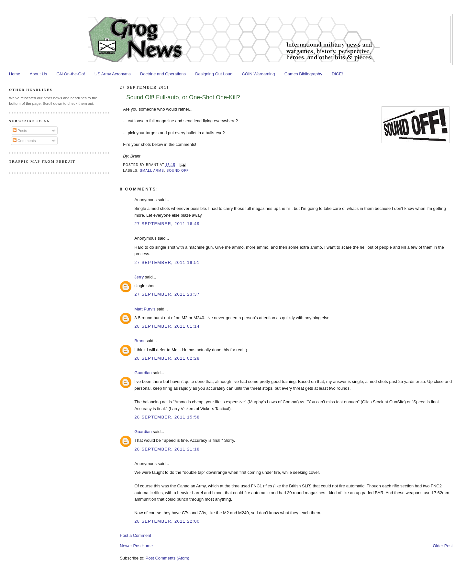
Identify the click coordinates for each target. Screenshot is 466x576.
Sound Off (177, 170)
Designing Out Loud (213, 73)
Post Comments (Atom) (167, 558)
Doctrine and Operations (163, 73)
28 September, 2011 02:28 (167, 358)
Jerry (139, 277)
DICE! (337, 73)
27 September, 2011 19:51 (167, 262)
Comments (24, 140)
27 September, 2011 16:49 (167, 223)
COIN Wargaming (258, 73)
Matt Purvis (144, 309)
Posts (20, 130)
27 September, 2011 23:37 (167, 294)
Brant (139, 340)
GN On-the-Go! (70, 73)
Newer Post (130, 545)
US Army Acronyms (112, 73)
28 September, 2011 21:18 (167, 449)
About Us (38, 73)
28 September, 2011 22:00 (167, 521)
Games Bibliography (303, 73)
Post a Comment (135, 535)
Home (14, 73)
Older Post (442, 545)
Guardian (142, 372)
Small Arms (152, 170)
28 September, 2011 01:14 (167, 326)
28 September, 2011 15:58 (167, 417)
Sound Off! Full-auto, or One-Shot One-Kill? (183, 97)
